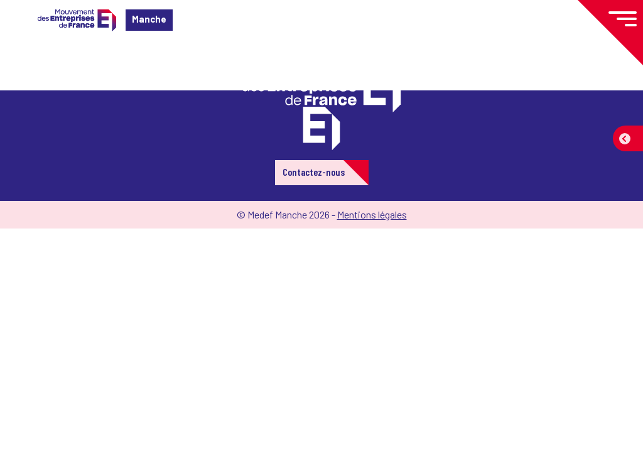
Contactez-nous (314, 172)
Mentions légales (372, 214)
